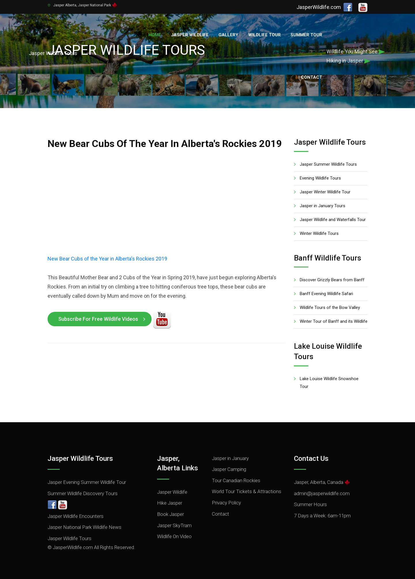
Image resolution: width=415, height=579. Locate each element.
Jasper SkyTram (174, 525)
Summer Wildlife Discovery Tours (83, 493)
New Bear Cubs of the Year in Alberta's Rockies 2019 (107, 259)
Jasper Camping (229, 469)
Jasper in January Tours (322, 205)
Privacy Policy (226, 503)
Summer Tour (306, 34)
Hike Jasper (169, 503)
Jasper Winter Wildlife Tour (325, 192)
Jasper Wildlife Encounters (75, 516)
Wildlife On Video (174, 536)
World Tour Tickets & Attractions (246, 491)
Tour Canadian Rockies (236, 480)
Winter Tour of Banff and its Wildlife (333, 321)
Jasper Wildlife (190, 34)
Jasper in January (230, 458)
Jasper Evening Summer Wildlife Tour (87, 482)
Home (154, 34)
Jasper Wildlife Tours (69, 538)
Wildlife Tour (264, 34)
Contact (311, 77)
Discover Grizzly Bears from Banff (332, 279)
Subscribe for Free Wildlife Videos (98, 319)
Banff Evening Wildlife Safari (326, 293)
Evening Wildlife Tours (320, 178)
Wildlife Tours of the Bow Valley (330, 307)
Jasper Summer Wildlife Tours (328, 164)
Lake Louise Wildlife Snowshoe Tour (329, 382)
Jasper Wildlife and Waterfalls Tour (333, 219)
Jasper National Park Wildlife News (84, 527)
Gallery (228, 34)
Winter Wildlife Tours (319, 233)
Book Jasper (170, 514)
